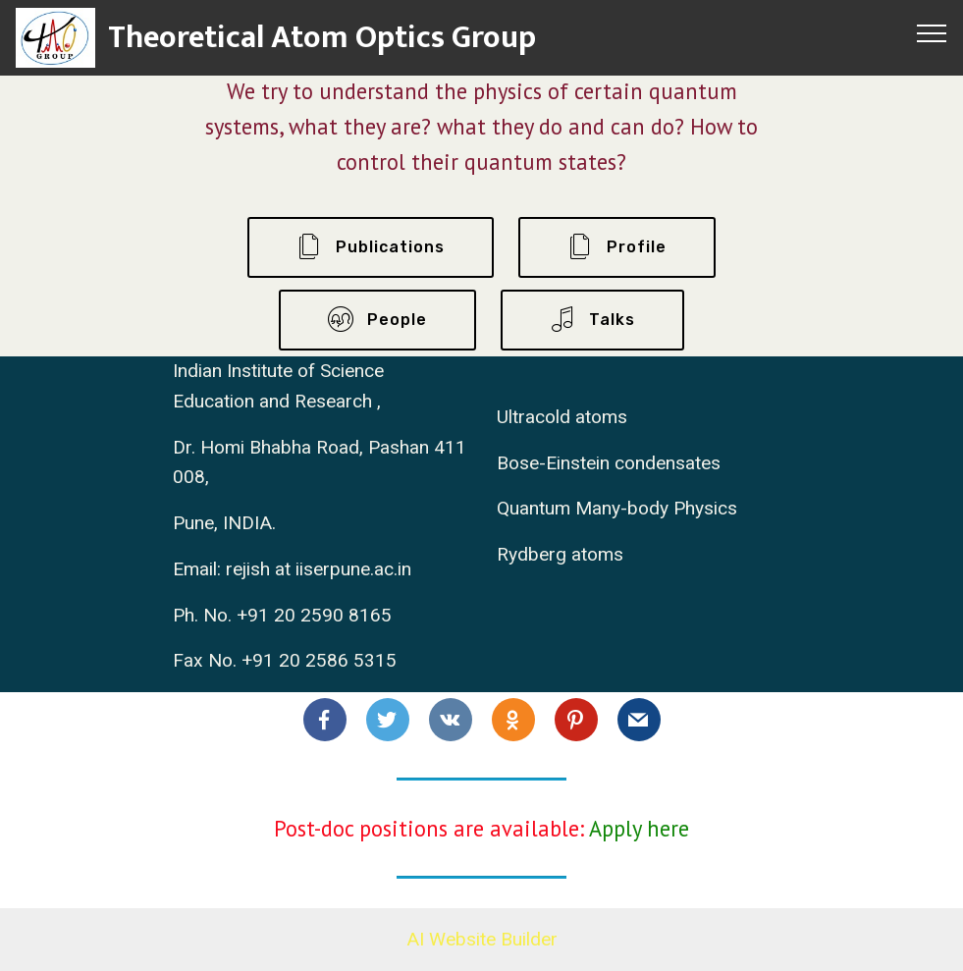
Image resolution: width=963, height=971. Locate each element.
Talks (592, 320)
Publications (370, 247)
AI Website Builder (482, 939)
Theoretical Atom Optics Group (322, 37)
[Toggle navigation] (932, 32)
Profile (617, 247)
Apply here (639, 828)
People (377, 320)
